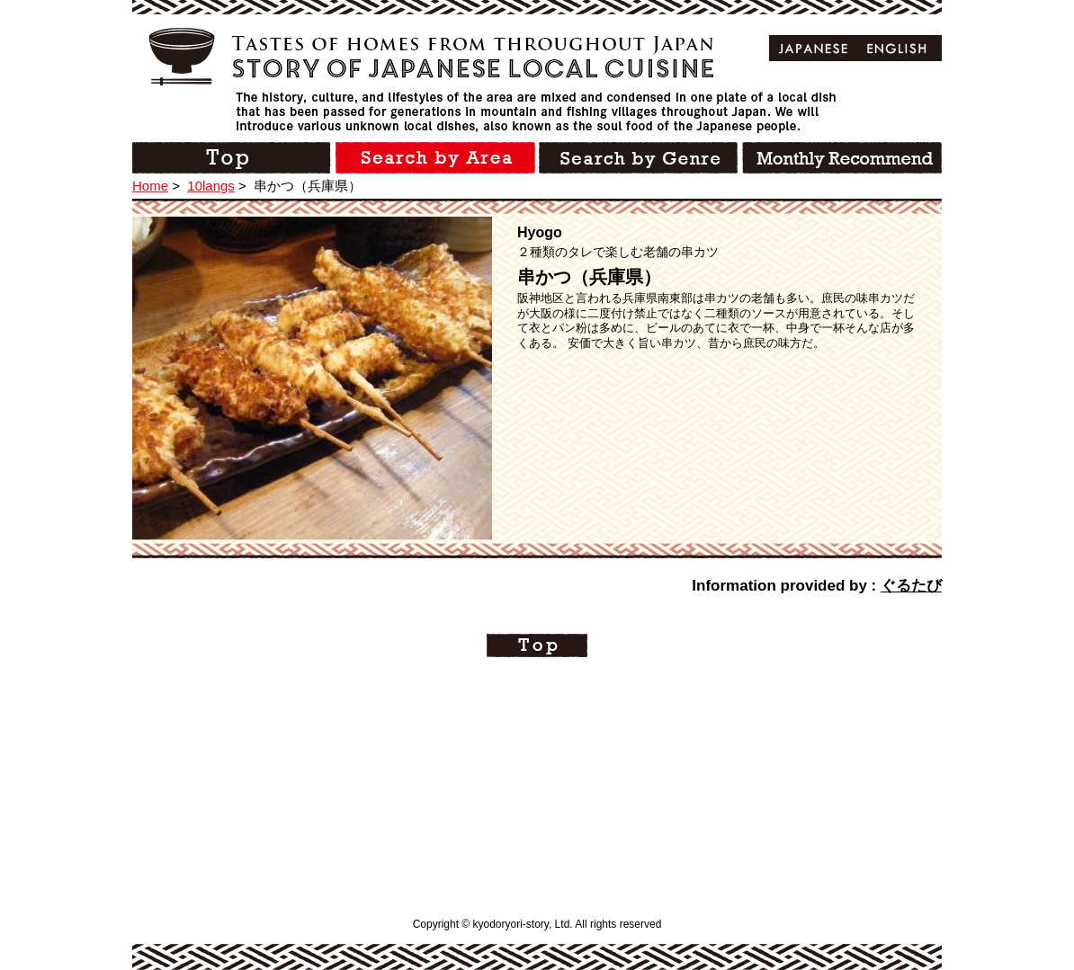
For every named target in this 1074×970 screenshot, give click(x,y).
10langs (211, 185)
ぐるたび (911, 585)
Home (150, 185)
